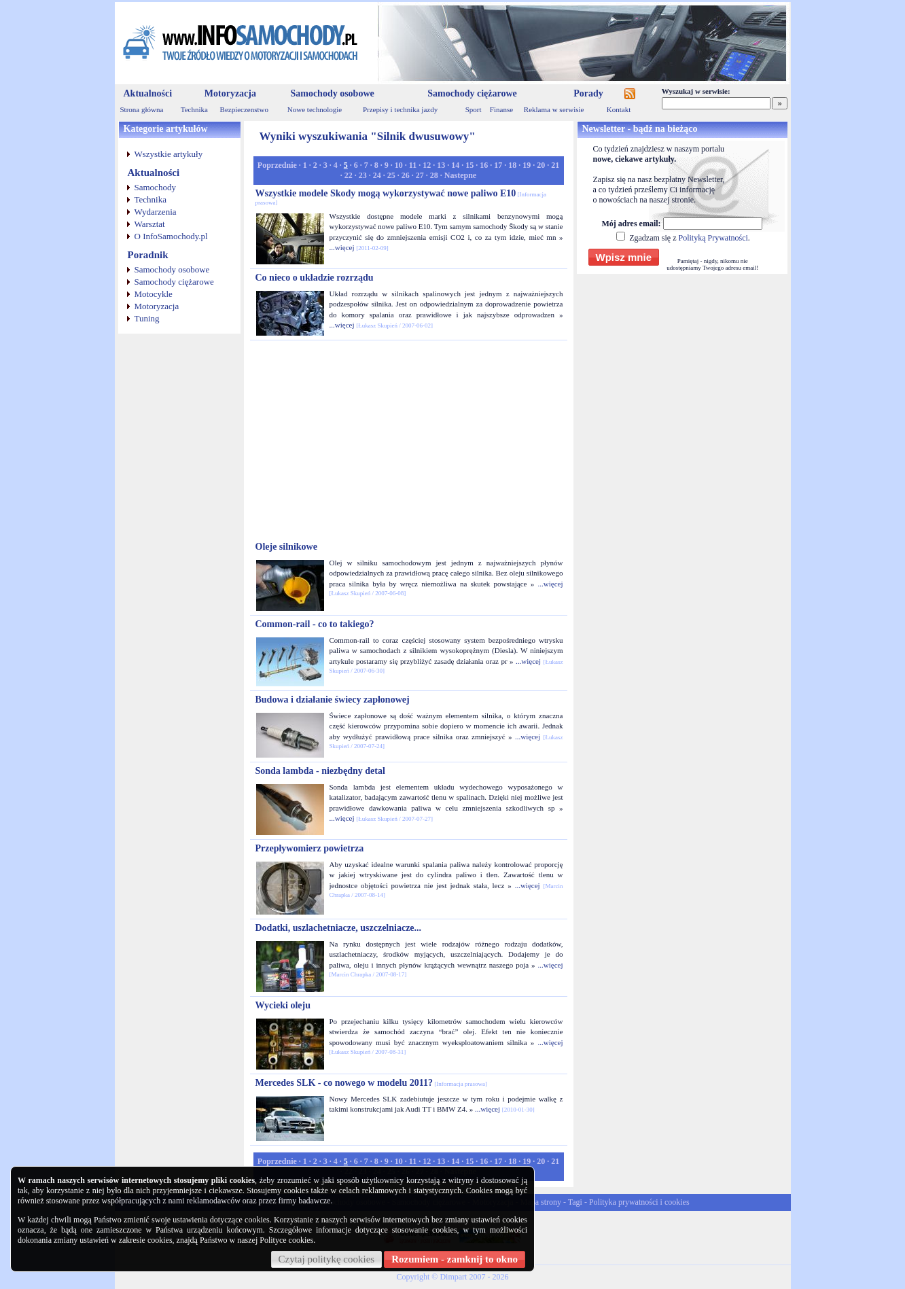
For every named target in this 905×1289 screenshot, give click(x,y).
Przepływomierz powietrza (309, 848)
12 (427, 165)
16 (484, 165)
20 (541, 165)
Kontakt (619, 109)
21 (555, 165)
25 (391, 175)
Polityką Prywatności (712, 238)
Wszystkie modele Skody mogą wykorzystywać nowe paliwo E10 (401, 197)
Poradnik (148, 254)
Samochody (155, 187)
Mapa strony (540, 1202)
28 (434, 175)
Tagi (575, 1202)
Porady (588, 93)
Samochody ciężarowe (472, 93)
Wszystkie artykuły (169, 154)
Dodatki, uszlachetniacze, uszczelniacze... (338, 928)
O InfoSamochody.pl (171, 236)
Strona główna (142, 109)
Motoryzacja (230, 93)
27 (420, 175)
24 (377, 175)
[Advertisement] (408, 441)
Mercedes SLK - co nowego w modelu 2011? (371, 1083)
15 (469, 165)
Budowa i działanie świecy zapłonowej (332, 699)
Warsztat (150, 224)
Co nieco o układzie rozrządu (314, 277)
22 (348, 175)
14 (455, 165)
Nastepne (460, 175)
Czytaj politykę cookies (327, 1259)
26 (406, 175)
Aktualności (148, 93)
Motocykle (154, 294)
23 (363, 175)
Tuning (147, 318)
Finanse (501, 109)
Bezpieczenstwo (244, 109)
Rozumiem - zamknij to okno (454, 1259)
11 (412, 165)
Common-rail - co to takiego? (314, 624)
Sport (473, 109)
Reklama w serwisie (554, 109)
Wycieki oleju (283, 1005)
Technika (194, 109)
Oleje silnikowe (286, 547)
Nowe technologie (314, 109)
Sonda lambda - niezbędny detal (320, 771)
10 (399, 165)
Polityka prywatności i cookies (639, 1202)
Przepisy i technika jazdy (400, 109)
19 (526, 165)
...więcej (342, 247)
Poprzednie (277, 165)
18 (512, 165)
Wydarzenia (156, 212)
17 (498, 165)
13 (441, 165)
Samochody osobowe (332, 93)
